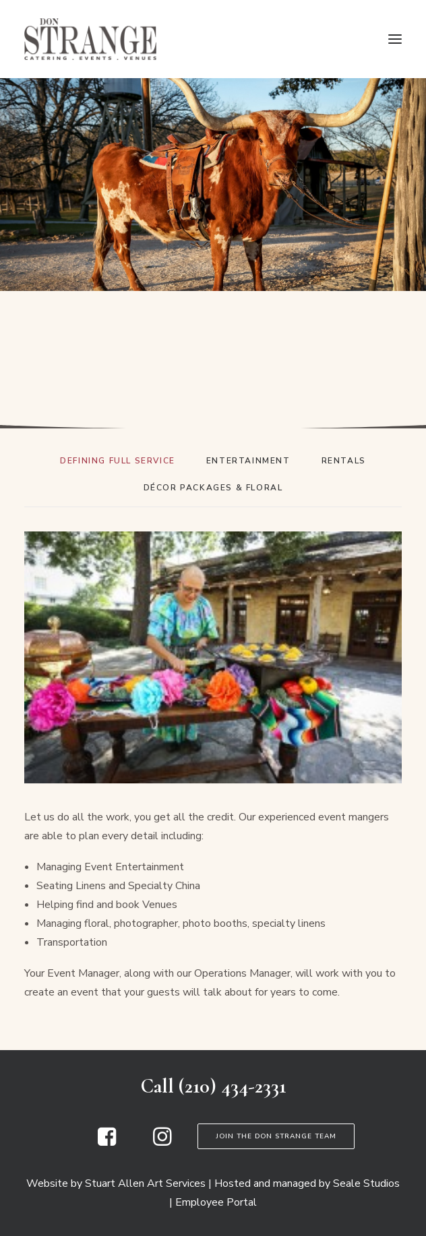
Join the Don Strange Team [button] (276, 1136)
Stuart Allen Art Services (145, 1183)
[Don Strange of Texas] (90, 39)
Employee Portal (216, 1202)
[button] (395, 39)
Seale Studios (366, 1183)
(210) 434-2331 (232, 1086)
